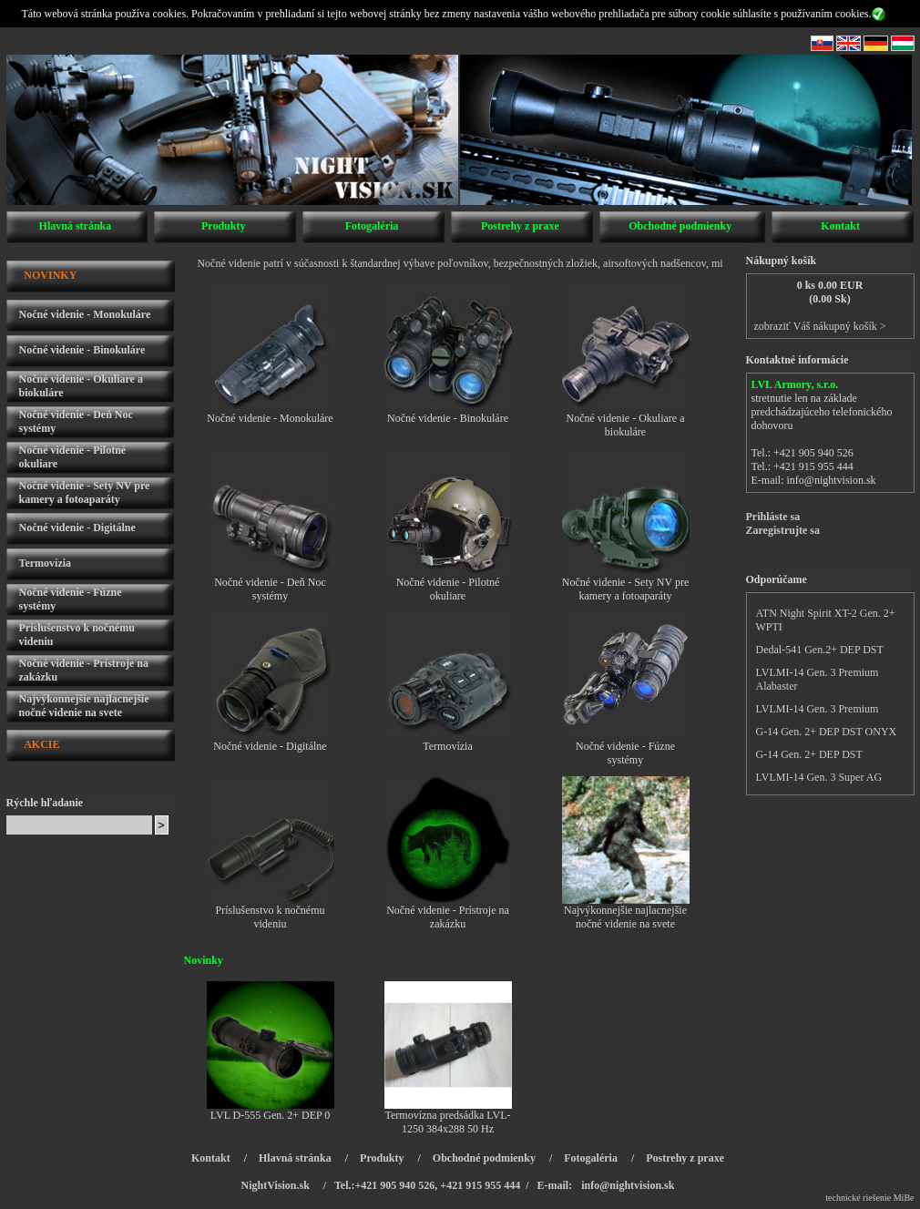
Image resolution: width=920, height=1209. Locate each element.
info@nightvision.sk (831, 480)
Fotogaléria (372, 226)
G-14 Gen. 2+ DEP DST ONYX (826, 731)
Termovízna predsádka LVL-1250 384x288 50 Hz (448, 1122)
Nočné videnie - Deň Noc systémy (270, 589)
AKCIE (41, 744)
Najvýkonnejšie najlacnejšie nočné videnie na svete (84, 705)
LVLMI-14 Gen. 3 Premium (817, 708)
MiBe (904, 1198)
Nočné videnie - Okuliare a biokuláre (626, 425)
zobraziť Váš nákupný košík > (820, 326)
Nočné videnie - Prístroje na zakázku (447, 917)
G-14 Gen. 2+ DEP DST (809, 754)
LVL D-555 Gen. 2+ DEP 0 (270, 1115)
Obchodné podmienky (680, 226)
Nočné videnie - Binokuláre (82, 349)
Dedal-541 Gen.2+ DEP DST (820, 649)
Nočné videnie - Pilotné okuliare (448, 589)
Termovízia (45, 563)
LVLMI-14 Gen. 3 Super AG (819, 777)
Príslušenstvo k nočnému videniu (270, 917)
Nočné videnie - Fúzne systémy (625, 753)
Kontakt (840, 226)
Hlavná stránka (75, 226)
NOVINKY (50, 275)
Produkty (223, 226)
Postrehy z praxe (520, 226)
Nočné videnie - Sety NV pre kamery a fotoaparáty (84, 492)
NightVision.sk (275, 1185)
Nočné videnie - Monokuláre (85, 314)
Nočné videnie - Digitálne (77, 527)
